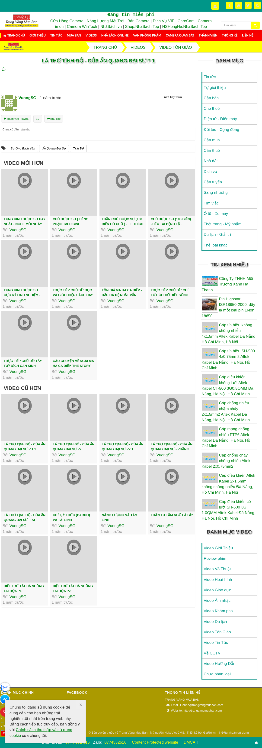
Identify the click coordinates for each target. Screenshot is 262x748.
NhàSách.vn (111, 26)
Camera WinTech (82, 26)
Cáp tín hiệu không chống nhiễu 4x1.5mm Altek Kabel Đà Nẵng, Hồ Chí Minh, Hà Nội (229, 333)
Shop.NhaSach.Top (142, 26)
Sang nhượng (216, 192)
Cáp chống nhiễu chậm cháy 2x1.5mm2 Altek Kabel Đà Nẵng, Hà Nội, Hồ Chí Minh (226, 411)
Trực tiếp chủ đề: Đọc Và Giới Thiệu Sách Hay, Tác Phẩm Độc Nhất (73, 295)
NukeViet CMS (174, 732)
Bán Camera (139, 21)
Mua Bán (74, 35)
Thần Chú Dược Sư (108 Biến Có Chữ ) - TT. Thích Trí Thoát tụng (122, 224)
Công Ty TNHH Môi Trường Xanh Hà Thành (227, 284)
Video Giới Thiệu (218, 548)
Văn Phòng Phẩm (147, 35)
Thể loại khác (215, 245)
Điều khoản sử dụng (235, 732)
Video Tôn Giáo (217, 632)
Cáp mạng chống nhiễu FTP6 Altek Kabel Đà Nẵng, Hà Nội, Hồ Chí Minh (226, 437)
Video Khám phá (218, 611)
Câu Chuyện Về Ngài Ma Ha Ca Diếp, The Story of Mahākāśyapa (73, 365)
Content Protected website (155, 742)
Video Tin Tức (216, 642)
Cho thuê (212, 108)
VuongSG (18, 230)
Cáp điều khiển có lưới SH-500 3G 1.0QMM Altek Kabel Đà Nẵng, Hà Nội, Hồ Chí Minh (229, 510)
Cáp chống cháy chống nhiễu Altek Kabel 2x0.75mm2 (226, 461)
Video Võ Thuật (217, 569)
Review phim (215, 558)
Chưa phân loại (217, 674)
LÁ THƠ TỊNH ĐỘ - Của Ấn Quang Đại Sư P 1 (98, 61)
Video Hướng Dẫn (220, 663)
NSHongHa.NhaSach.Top (184, 26)
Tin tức (56, 35)
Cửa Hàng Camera (66, 21)
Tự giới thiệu (215, 87)
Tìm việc (211, 203)
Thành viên (208, 35)
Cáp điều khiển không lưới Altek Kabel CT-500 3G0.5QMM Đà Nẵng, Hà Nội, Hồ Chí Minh (227, 385)
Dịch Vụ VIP (163, 21)
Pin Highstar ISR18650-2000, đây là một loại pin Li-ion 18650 (228, 307)
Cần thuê (212, 150)
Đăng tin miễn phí (131, 14)
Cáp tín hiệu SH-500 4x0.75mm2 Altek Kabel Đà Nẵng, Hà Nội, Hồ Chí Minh (228, 359)
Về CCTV (212, 653)
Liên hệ (247, 35)
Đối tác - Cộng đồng (221, 129)
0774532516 (116, 742)
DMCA (190, 742)
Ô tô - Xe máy (216, 213)
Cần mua (212, 140)
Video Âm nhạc (217, 600)
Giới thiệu (37, 35)
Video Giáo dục (217, 590)
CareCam (186, 21)
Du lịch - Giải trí (217, 234)
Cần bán (211, 98)
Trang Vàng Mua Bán (133, 732)
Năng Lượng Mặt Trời (105, 21)
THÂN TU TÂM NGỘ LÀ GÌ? (172, 515)
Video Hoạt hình (218, 579)
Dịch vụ (210, 171)
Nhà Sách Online (115, 35)
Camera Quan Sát (180, 35)
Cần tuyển (213, 182)
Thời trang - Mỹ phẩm (223, 224)
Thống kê (229, 35)
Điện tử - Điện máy (220, 119)
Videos (91, 35)
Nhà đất (211, 161)
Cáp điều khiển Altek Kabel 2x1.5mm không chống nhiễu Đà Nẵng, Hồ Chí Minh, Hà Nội (228, 484)
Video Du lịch (215, 621)
